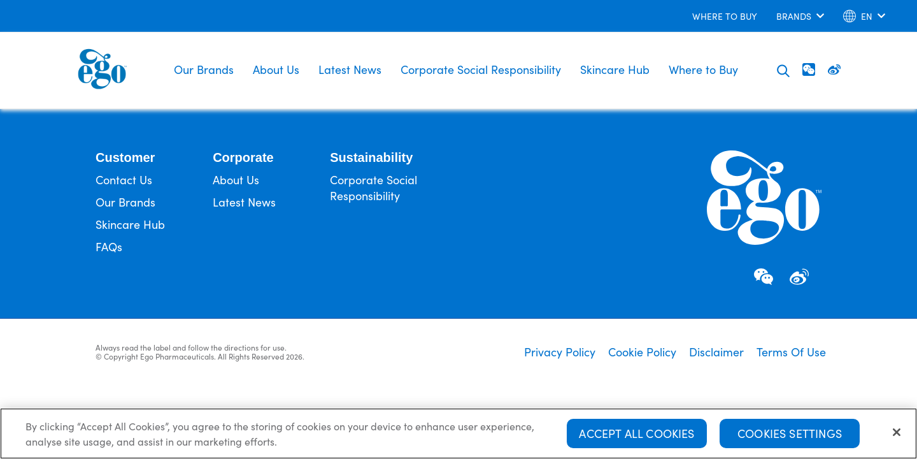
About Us (276, 69)
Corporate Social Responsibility (481, 69)
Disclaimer (716, 352)
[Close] (897, 435)
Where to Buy (703, 69)
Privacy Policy (559, 352)
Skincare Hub (615, 69)
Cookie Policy (642, 352)
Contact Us (124, 179)
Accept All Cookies (636, 436)
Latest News (349, 69)
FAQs (109, 246)
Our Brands (204, 69)
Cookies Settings (789, 436)
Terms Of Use (791, 352)
